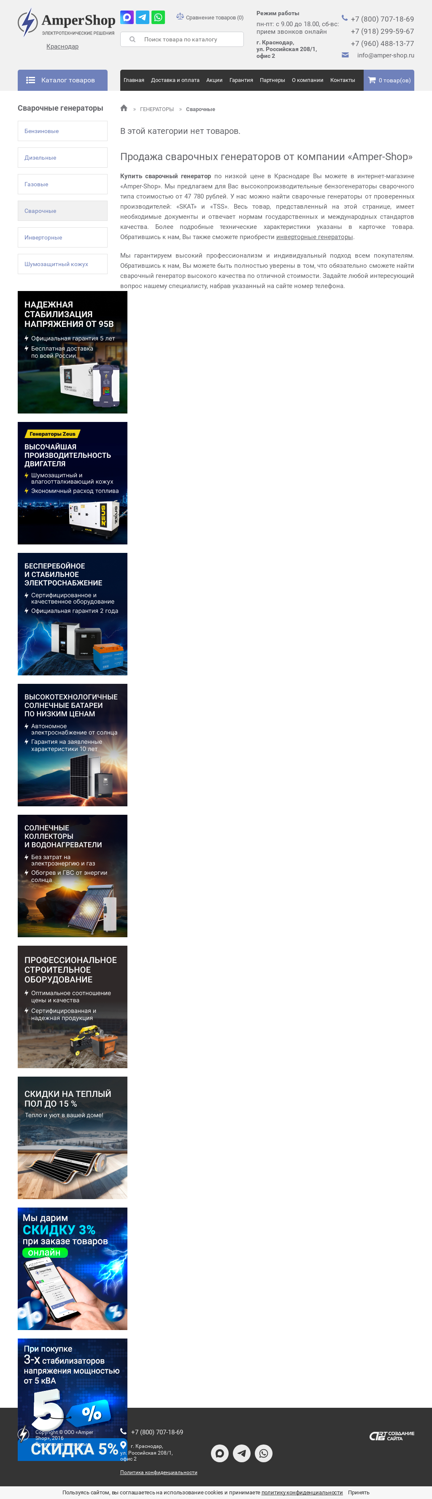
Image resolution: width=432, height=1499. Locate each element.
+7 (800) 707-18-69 (382, 19)
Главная (134, 80)
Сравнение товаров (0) (210, 17)
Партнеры (272, 80)
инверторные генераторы (314, 237)
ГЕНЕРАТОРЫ (154, 109)
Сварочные (40, 210)
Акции (214, 80)
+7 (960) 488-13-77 (382, 43)
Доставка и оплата (175, 80)
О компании (308, 80)
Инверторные (43, 237)
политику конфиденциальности (302, 1492)
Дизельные (40, 157)
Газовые (36, 184)
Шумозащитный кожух (56, 264)
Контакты (342, 80)
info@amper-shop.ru (385, 55)
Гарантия (241, 80)
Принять (359, 1492)
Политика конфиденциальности (158, 1472)
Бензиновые (41, 131)
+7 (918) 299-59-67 (382, 31)
